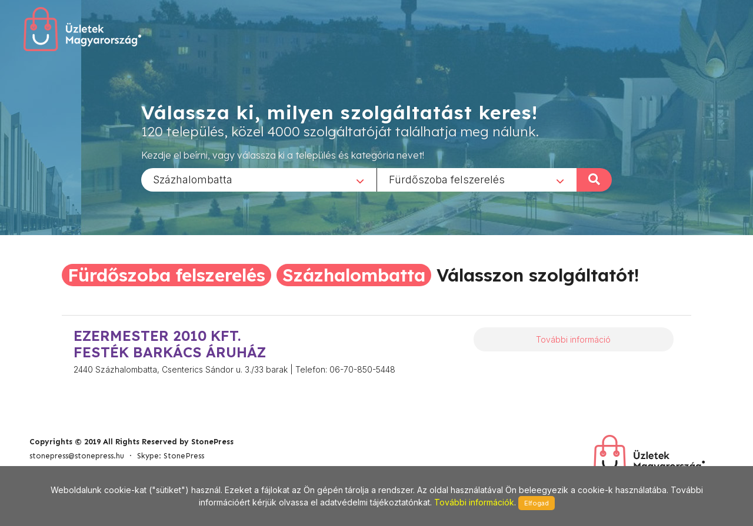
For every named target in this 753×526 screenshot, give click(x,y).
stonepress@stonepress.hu (76, 455)
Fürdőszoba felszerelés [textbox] (447, 179)
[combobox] (258, 179)
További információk (474, 502)
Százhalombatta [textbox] (192, 179)
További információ (573, 339)
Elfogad (536, 503)
